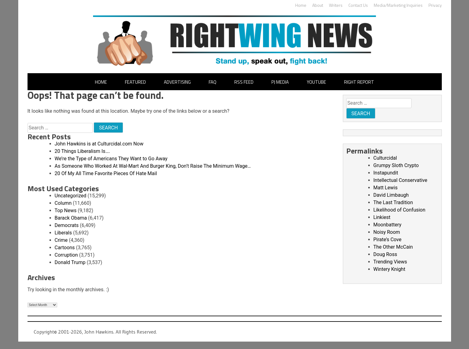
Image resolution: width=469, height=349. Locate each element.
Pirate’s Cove (387, 239)
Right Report (359, 82)
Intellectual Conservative (400, 180)
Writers (336, 5)
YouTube (316, 82)
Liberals (63, 233)
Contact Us (358, 5)
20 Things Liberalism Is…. (82, 151)
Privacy (435, 5)
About (317, 5)
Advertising (177, 82)
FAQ (212, 82)
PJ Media (280, 82)
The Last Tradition (393, 202)
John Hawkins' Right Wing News (234, 40)
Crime (61, 240)
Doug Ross (385, 254)
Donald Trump (70, 262)
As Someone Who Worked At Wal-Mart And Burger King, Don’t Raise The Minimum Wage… (153, 166)
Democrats (67, 225)
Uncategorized (71, 196)
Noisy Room (386, 232)
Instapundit (385, 173)
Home (300, 5)
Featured (135, 82)
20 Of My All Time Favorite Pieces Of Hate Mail (106, 173)
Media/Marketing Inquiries (398, 5)
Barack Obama (71, 218)
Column (63, 203)
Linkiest (381, 217)
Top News (66, 210)
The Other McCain (393, 247)
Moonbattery (387, 225)
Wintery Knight (389, 269)
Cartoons (65, 247)
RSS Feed (244, 82)
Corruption (66, 255)
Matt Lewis (385, 188)
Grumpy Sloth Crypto (396, 165)
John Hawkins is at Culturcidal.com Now (99, 144)
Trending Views (390, 262)
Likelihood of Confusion (399, 210)
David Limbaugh (391, 195)
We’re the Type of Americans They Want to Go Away (111, 159)
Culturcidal (385, 158)
